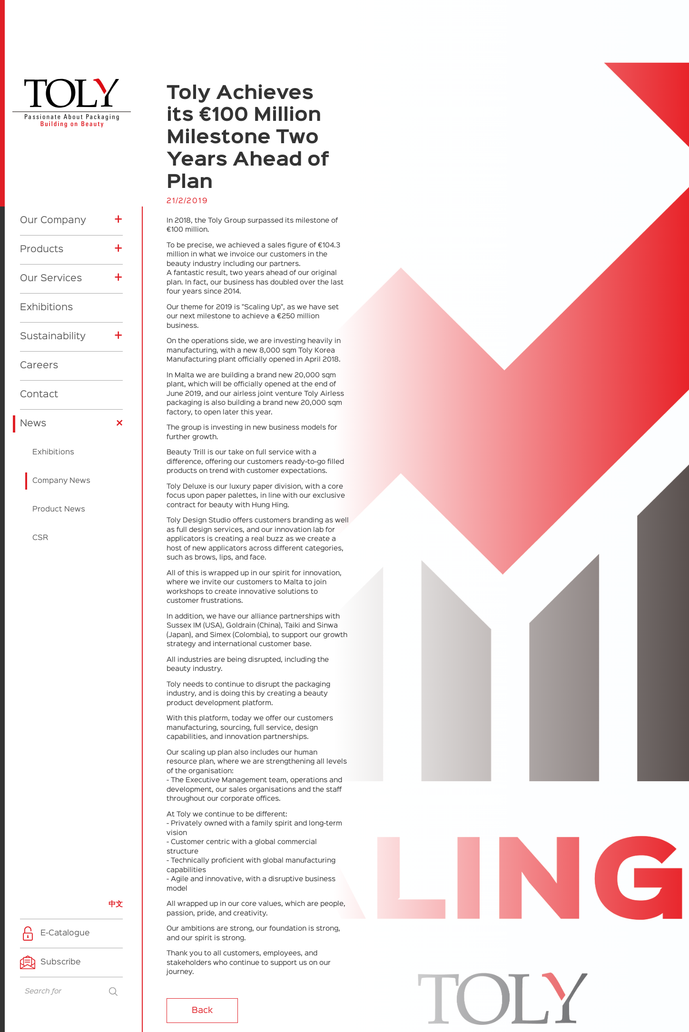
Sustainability (53, 336)
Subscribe (60, 962)
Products (41, 249)
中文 (115, 904)
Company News (61, 481)
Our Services (51, 278)
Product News (58, 509)
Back (202, 1010)
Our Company (53, 220)
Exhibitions (46, 307)
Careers (39, 365)
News (33, 423)
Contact (39, 394)
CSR (40, 538)
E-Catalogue (65, 933)
